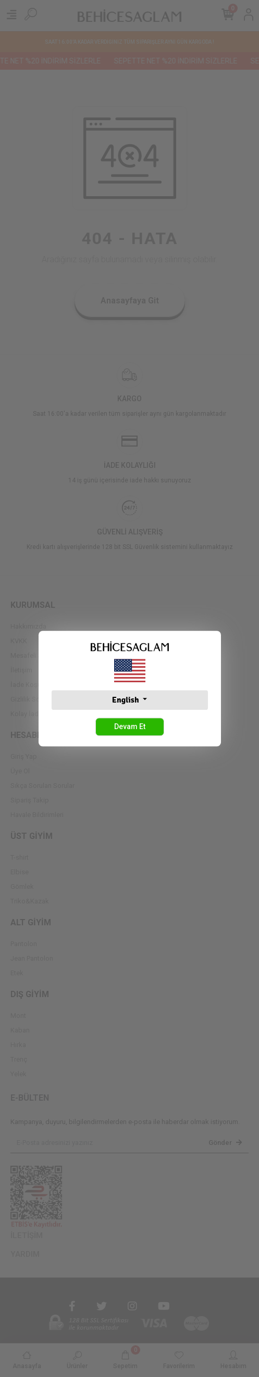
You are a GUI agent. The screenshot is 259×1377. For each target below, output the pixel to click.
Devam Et (129, 726)
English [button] (126, 700)
